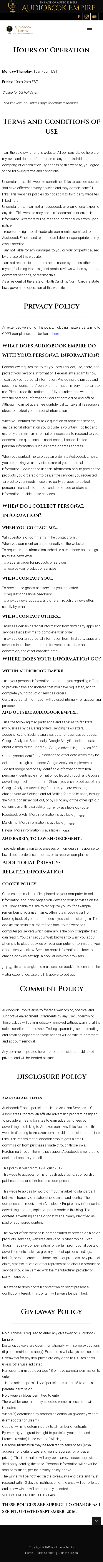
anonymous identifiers (22, 756)
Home (29, 1553)
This (9, 968)
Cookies (8, 894)
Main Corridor (46, 1553)
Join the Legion (68, 1553)
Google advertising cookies (70, 748)
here (81, 815)
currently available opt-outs (67, 807)
